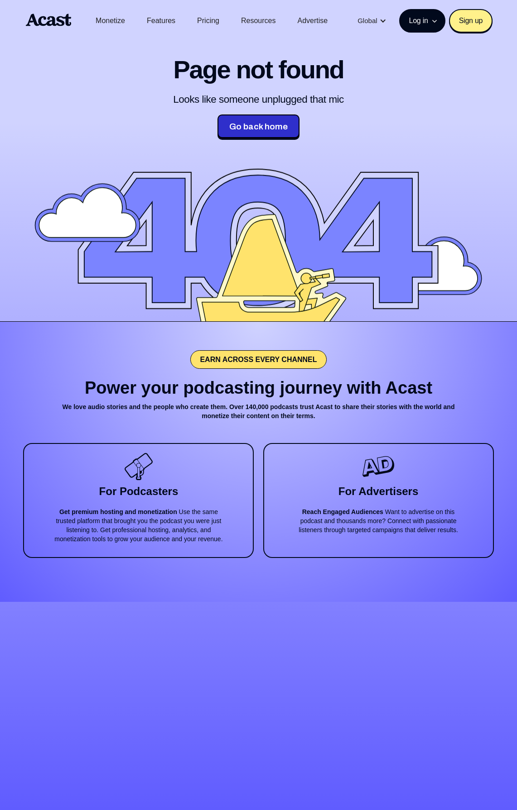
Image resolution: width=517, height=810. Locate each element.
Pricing (208, 20)
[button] (371, 20)
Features (161, 20)
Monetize (110, 20)
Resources (258, 20)
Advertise (313, 20)
